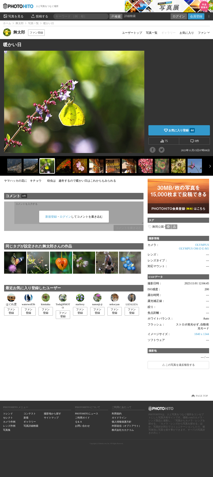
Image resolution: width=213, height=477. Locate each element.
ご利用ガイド (82, 417)
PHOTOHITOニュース (86, 413)
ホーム (7, 23)
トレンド (8, 413)
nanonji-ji (97, 300)
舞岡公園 (158, 226)
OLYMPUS (202, 244)
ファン (202, 32)
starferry (80, 300)
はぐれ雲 (11, 300)
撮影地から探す (52, 413)
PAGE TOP (202, 395)
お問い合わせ (82, 426)
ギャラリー (30, 422)
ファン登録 (36, 32)
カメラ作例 (9, 422)
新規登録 (51, 216)
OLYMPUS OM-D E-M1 (194, 248)
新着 (26, 417)
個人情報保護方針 (121, 422)
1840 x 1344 (201, 334)
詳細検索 (130, 16)
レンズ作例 (9, 426)
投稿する (39, 16)
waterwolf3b (28, 300)
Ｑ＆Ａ (78, 422)
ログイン (179, 16)
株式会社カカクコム (123, 430)
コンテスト (30, 413)
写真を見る (13, 16)
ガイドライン (119, 417)
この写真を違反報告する (180, 364)
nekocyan (114, 300)
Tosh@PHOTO (63, 301)
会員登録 (196, 16)
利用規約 (117, 413)
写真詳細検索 (31, 426)
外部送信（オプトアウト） (126, 426)
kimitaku (45, 300)
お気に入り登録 (182, 130)
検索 (116, 16)
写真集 (6, 430)
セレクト (8, 417)
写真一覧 (33, 23)
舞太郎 (20, 23)
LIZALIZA (132, 300)
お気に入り (187, 32)
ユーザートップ (132, 32)
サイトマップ (51, 417)
